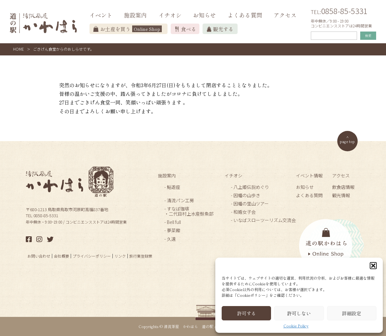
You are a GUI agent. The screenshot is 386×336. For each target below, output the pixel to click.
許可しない (299, 313)
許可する (246, 313)
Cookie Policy (296, 326)
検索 (368, 35)
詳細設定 (351, 313)
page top (347, 141)
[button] (373, 265)
